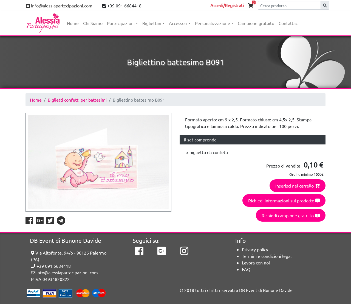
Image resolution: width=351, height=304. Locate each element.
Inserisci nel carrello (297, 185)
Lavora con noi (256, 262)
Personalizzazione (212, 23)
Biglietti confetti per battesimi (77, 99)
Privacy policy (255, 249)
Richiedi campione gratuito (291, 215)
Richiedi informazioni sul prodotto (284, 200)
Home (73, 23)
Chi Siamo (93, 23)
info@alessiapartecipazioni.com (59, 5)
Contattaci (289, 23)
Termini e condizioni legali (267, 256)
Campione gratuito (256, 23)
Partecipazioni (121, 23)
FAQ (246, 269)
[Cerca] (289, 5)
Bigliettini (151, 23)
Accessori (178, 23)
